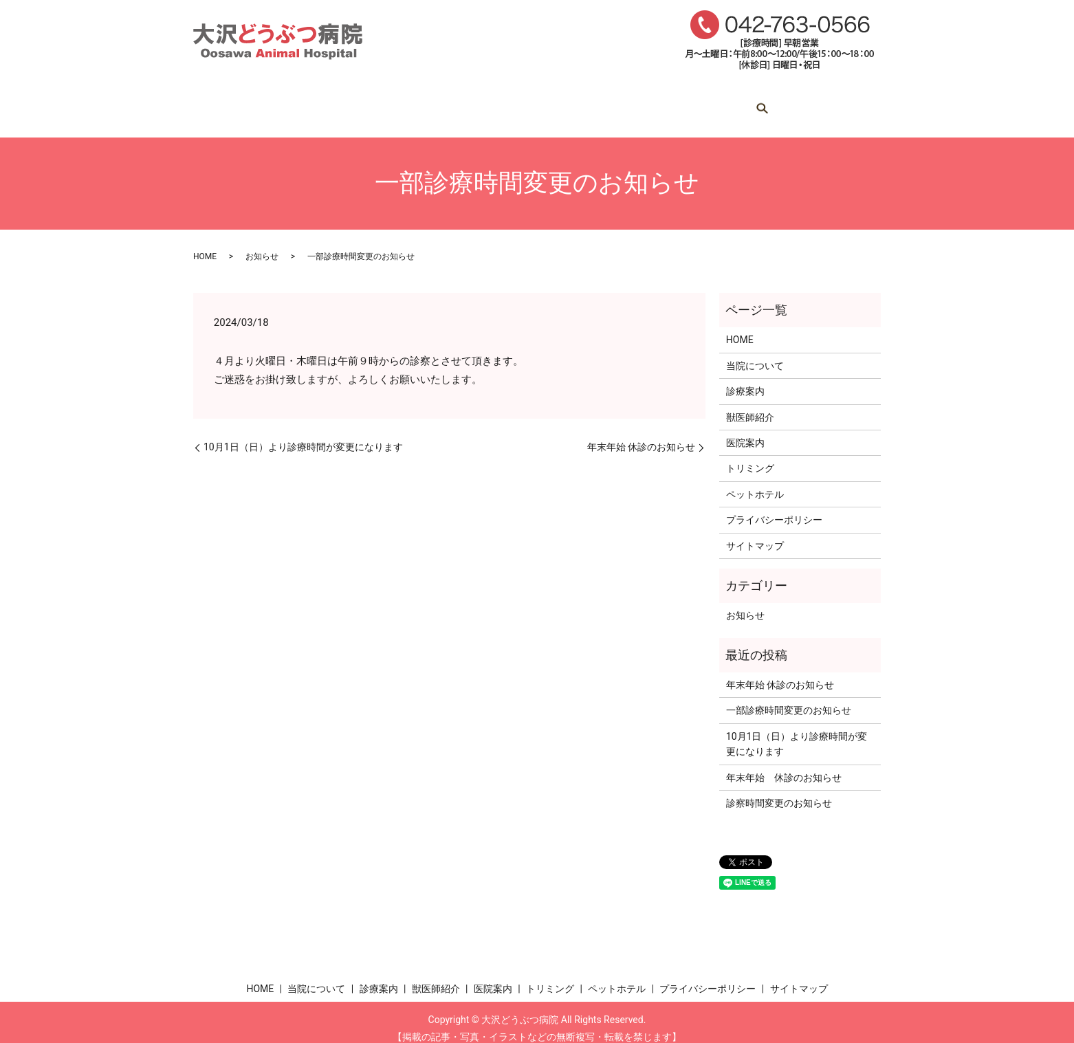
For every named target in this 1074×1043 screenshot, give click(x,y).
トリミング (671, 103)
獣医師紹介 (507, 103)
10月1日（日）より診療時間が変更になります (303, 433)
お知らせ (261, 243)
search (830, 104)
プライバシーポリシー (774, 506)
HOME (258, 103)
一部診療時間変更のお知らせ (788, 697)
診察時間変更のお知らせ (779, 789)
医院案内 (589, 103)
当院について (339, 103)
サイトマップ (755, 532)
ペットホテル (762, 103)
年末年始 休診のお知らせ (641, 433)
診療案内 (425, 103)
